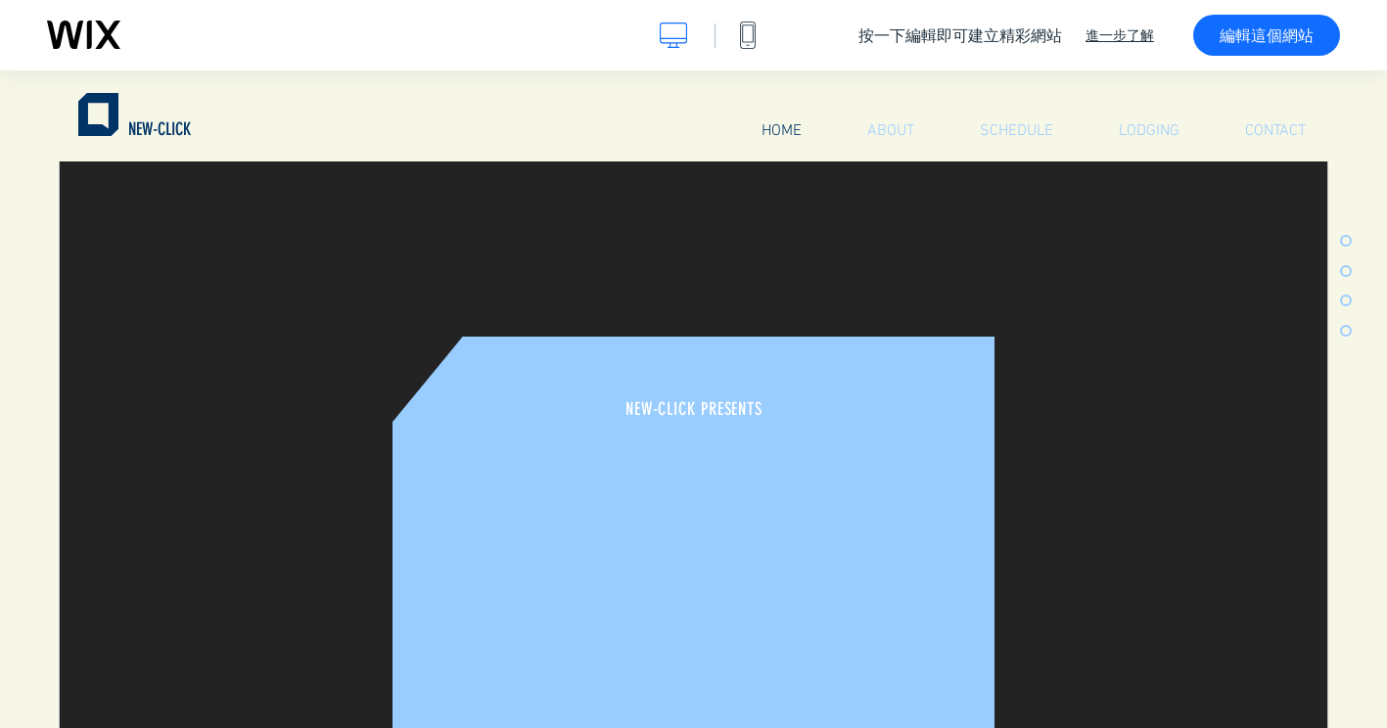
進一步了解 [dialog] (1120, 35)
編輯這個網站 (1267, 35)
